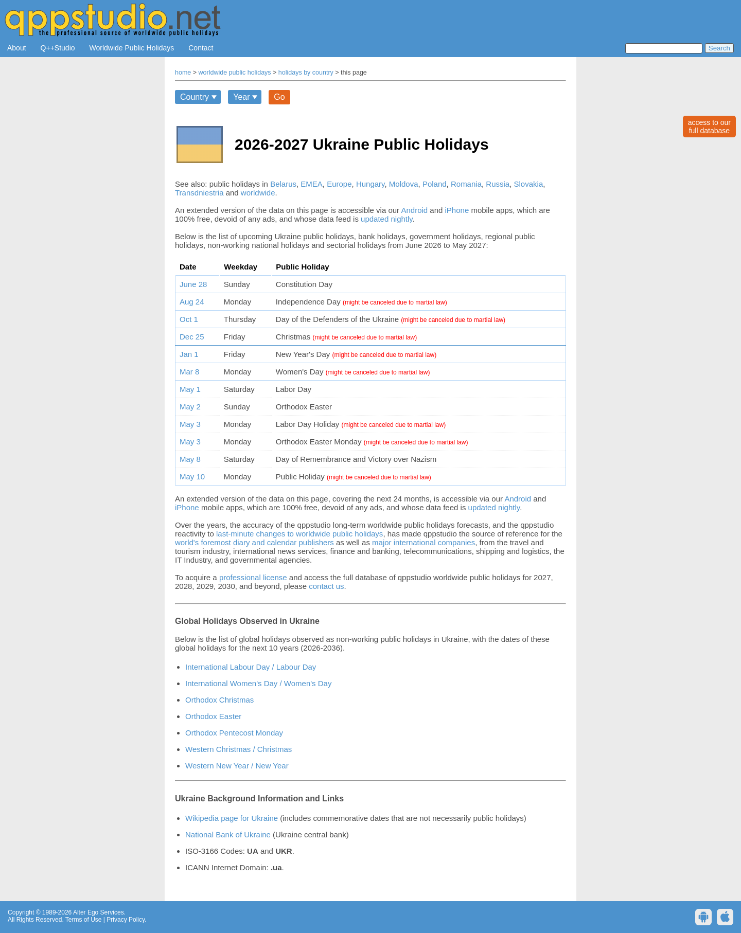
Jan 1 (189, 354)
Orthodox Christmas (219, 699)
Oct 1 (189, 319)
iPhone (457, 210)
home (183, 72)
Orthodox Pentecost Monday (234, 732)
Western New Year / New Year (237, 765)
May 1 (190, 389)
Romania (466, 184)
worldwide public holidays (235, 72)
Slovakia (528, 184)
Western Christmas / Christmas (238, 749)
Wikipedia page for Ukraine (231, 818)
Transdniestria (199, 192)
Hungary (370, 184)
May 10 (192, 476)
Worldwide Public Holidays (132, 48)
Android (414, 210)
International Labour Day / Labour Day (250, 666)
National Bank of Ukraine (228, 834)
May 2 (190, 406)
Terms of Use (83, 919)
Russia (497, 184)
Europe (339, 184)
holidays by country (305, 72)
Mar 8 (189, 371)
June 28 (193, 284)
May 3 (190, 424)
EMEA (312, 184)
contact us (326, 586)
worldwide (258, 192)
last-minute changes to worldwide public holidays (299, 533)
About (16, 48)
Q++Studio (58, 48)
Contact (200, 48)
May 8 (190, 459)
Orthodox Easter (213, 716)
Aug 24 (192, 301)
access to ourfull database (709, 126)
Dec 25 (192, 336)
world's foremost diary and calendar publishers (254, 542)
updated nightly (387, 218)
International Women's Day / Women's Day (258, 683)
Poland (434, 184)
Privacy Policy (126, 919)
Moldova (403, 184)
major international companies (423, 542)
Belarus (283, 184)
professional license (253, 577)
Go (279, 97)
